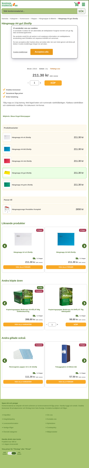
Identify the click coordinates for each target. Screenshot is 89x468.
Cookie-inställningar (20, 52)
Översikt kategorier (10, 432)
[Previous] (5, 246)
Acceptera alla (42, 52)
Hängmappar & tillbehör (47, 19)
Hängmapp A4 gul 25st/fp (68, 19)
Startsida (5, 19)
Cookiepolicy (51, 427)
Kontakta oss (51, 419)
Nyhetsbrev (51, 423)
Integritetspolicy (9, 419)
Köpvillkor (6, 415)
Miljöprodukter (52, 432)
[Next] (84, 246)
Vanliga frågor (8, 427)
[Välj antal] (34, 82)
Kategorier (14, 19)
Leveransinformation (10, 423)
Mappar (34, 19)
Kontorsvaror (24, 19)
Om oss (50, 415)
